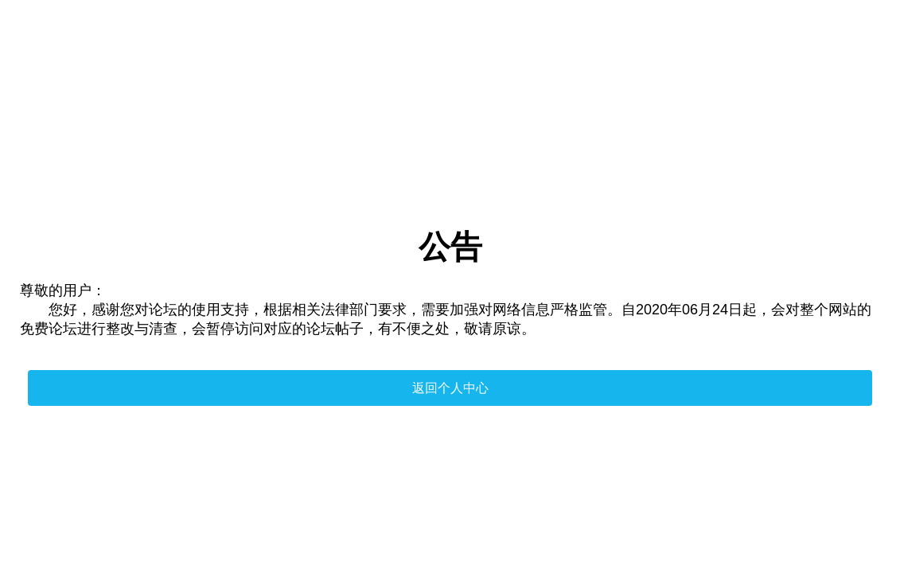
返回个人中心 (450, 388)
